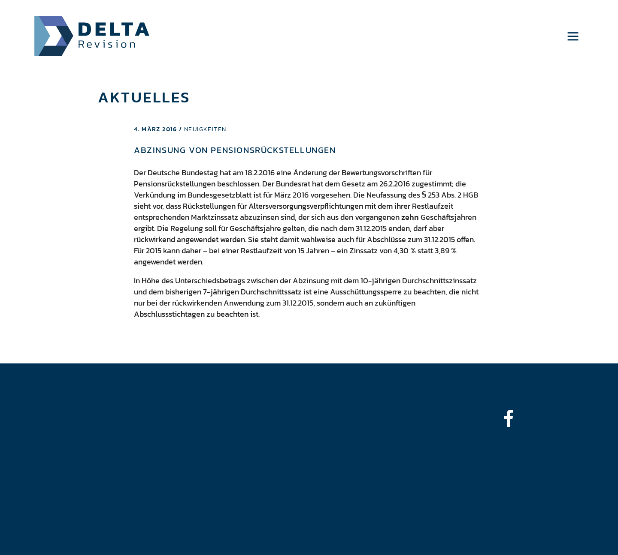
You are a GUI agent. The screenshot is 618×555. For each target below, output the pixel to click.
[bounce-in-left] (513, 418)
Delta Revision (92, 36)
